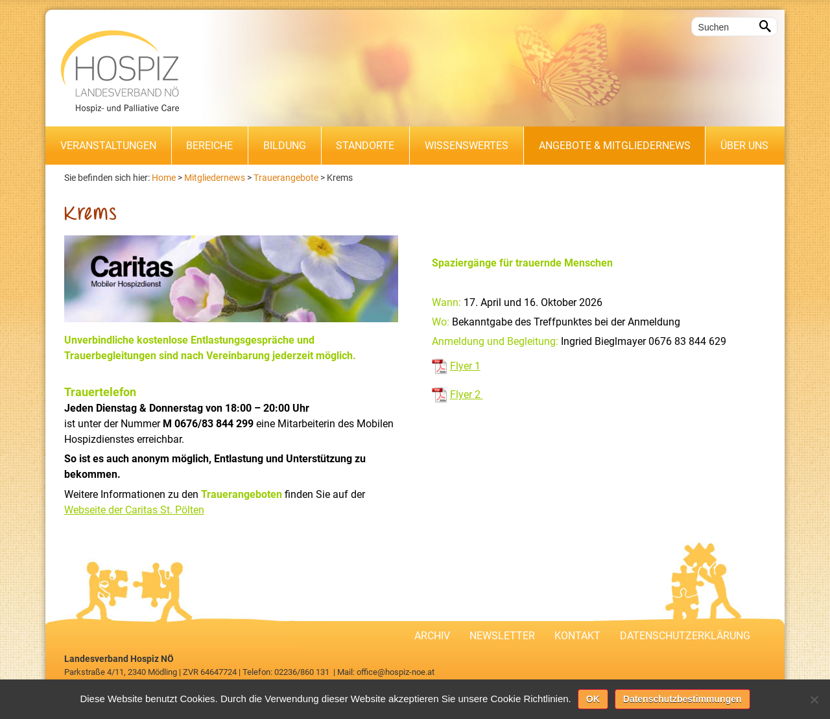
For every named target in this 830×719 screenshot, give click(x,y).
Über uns (744, 145)
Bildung (284, 145)
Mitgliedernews (214, 177)
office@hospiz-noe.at (395, 672)
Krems (340, 177)
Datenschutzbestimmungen (682, 699)
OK (593, 699)
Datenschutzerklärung (685, 636)
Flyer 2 (466, 394)
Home (164, 177)
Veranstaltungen (108, 145)
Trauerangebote (286, 177)
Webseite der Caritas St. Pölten (134, 510)
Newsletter (502, 636)
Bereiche (209, 145)
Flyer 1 (465, 366)
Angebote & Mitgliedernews (615, 145)
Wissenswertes (466, 145)
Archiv (432, 636)
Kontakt (577, 636)
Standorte (365, 145)
